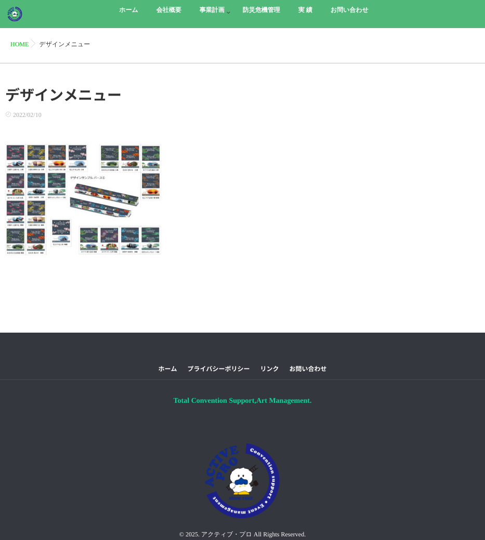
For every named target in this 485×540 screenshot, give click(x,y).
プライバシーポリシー (218, 369)
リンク (269, 369)
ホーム (167, 369)
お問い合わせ (308, 369)
